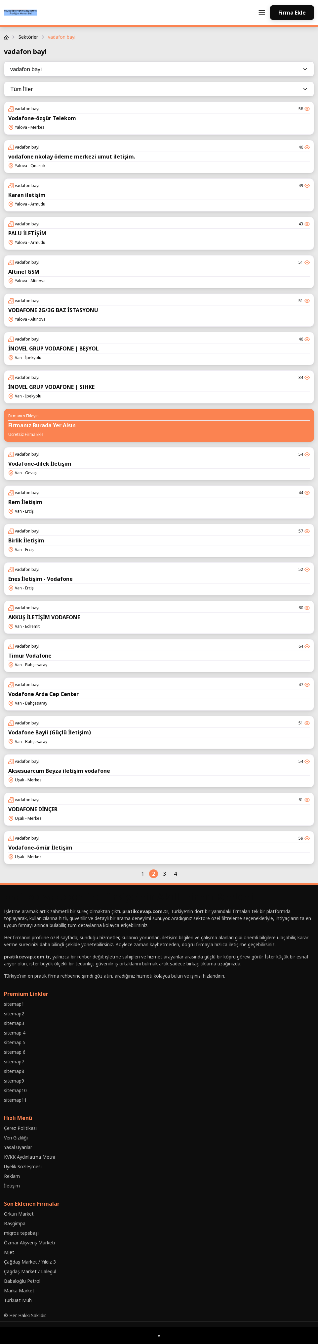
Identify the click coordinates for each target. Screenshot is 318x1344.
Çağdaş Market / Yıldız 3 (30, 1262)
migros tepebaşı (21, 1233)
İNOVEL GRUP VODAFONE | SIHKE (51, 387)
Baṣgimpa (14, 1223)
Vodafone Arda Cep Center (43, 694)
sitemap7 (14, 1061)
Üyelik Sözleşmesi (23, 1166)
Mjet (9, 1252)
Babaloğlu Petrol (22, 1281)
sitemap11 (15, 1100)
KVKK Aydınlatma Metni (29, 1157)
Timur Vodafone (30, 655)
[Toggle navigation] (262, 13)
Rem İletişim (25, 502)
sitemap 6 (14, 1052)
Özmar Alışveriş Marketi (29, 1242)
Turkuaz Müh (18, 1300)
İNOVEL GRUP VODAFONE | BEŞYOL (53, 348)
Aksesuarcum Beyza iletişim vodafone (59, 770)
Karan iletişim (27, 195)
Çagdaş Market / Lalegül (30, 1271)
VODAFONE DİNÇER (33, 809)
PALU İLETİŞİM (27, 233)
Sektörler (28, 37)
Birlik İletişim (26, 540)
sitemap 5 (14, 1042)
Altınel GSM (23, 271)
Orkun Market (19, 1214)
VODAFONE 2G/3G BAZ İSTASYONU (53, 310)
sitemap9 (14, 1081)
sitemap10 (15, 1090)
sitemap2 (14, 1013)
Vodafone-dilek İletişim (39, 463)
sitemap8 (14, 1071)
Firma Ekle (292, 12)
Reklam (12, 1176)
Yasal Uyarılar (18, 1147)
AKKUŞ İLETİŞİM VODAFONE (44, 617)
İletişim (12, 1185)
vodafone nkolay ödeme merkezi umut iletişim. (71, 156)
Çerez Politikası (20, 1128)
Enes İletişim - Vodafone (40, 578)
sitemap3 (14, 1023)
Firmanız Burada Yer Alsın (42, 425)
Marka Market (19, 1290)
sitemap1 (14, 1004)
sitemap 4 (14, 1033)
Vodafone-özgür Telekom (42, 118)
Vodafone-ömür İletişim (40, 847)
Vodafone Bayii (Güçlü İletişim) (49, 732)
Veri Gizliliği (16, 1138)
